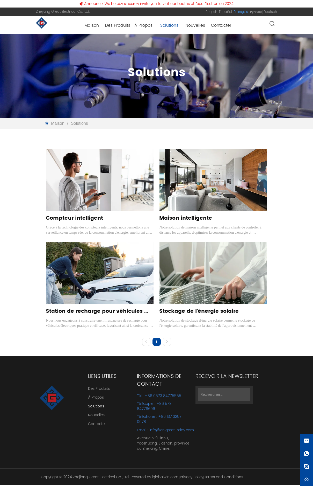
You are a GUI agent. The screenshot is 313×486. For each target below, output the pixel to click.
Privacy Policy (191, 478)
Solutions (79, 123)
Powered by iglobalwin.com (154, 478)
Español (225, 12)
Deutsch (270, 12)
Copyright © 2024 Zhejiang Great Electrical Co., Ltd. (85, 478)
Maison (57, 123)
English (211, 12)
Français (241, 12)
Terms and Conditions (223, 478)
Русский (256, 12)
